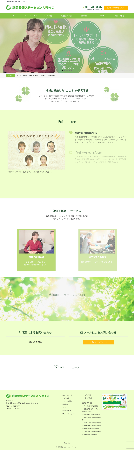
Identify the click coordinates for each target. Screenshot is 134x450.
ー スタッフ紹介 (67, 401)
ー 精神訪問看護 (87, 398)
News (10, 75)
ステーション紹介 (31, 16)
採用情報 (84, 16)
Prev (3, 45)
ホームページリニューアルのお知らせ (42, 75)
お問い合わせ (119, 16)
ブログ (102, 16)
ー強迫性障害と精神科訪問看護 (91, 425)
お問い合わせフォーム (98, 358)
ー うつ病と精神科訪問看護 (90, 406)
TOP (14, 16)
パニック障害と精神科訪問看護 (91, 431)
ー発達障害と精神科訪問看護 (90, 428)
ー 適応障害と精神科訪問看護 (91, 414)
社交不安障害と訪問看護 (90, 434)
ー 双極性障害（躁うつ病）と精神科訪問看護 (91, 410)
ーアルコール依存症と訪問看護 (91, 422)
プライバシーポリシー (69, 414)
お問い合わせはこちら (116, 8)
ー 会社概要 (65, 398)
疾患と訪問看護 (66, 16)
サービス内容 (48, 16)
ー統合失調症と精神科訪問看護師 (91, 419)
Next (130, 45)
